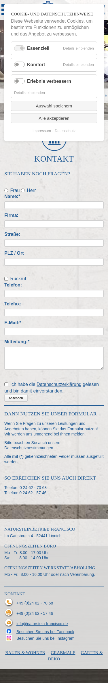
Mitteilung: (16, 341)
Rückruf (18, 278)
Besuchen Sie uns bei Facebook (45, 631)
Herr (31, 190)
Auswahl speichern (54, 105)
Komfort (36, 64)
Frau (15, 190)
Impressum (42, 131)
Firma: (11, 215)
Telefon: (13, 284)
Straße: (12, 234)
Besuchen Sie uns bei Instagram (45, 638)
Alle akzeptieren (54, 118)
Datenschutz (65, 131)
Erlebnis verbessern (49, 81)
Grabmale (63, 652)
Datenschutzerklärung (59, 384)
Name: (15, 196)
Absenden (16, 398)
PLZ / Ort (14, 253)
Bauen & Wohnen (25, 652)
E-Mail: (15, 322)
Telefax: (12, 303)
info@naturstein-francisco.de (42, 623)
